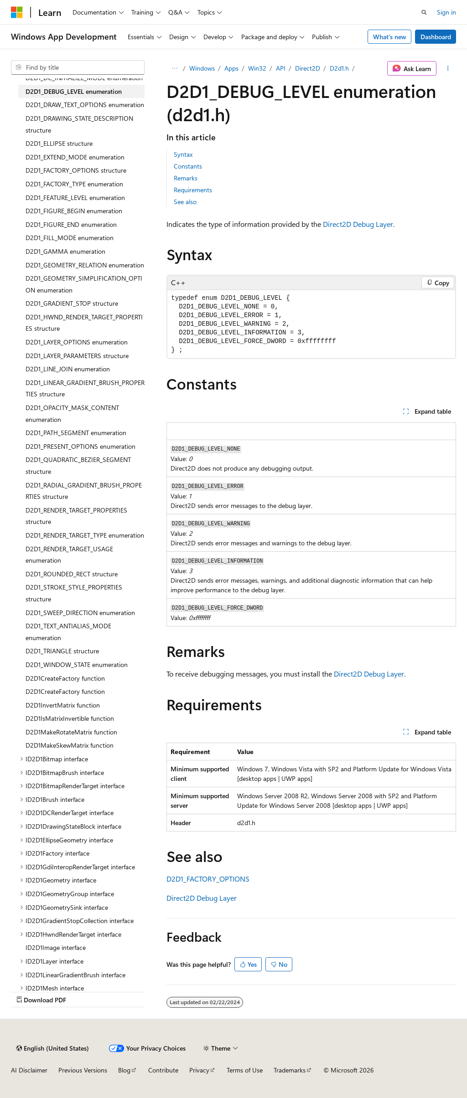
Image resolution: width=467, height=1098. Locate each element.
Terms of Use (245, 1070)
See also (185, 201)
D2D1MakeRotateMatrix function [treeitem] (71, 732)
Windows (202, 68)
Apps (231, 68)
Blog (124, 1070)
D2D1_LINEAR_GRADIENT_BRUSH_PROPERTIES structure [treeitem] (85, 388)
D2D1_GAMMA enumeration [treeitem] (65, 251)
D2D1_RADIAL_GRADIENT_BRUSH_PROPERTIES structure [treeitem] (84, 491)
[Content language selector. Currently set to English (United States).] (52, 1048)
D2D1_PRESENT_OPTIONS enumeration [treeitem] (80, 446)
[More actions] (448, 68)
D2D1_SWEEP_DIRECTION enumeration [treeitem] (80, 612)
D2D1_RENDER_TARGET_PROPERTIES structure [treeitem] (76, 516)
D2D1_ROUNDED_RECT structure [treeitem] (72, 574)
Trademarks (290, 1070)
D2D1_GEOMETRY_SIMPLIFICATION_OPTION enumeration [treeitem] (84, 284)
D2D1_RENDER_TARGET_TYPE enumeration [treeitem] (85, 535)
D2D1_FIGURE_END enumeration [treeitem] (71, 224)
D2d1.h (339, 68)
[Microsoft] (17, 12)
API (280, 68)
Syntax (183, 154)
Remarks (185, 178)
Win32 (257, 68)
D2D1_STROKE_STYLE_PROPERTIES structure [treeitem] (74, 593)
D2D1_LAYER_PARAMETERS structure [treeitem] (77, 355)
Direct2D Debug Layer (358, 224)
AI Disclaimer (29, 1070)
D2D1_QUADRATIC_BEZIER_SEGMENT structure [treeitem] (78, 465)
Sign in (446, 12)
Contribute (163, 1070)
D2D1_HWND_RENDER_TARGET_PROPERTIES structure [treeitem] (84, 323)
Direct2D (307, 68)
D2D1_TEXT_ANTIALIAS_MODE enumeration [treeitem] (68, 631)
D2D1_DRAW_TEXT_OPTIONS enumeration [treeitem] (85, 104)
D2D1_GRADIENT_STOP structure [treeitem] (72, 303)
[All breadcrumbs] (174, 68)
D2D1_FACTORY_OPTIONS (207, 878)
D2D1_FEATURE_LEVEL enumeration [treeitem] (75, 197)
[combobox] (78, 67)
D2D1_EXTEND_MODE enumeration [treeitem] (75, 157)
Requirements (193, 189)
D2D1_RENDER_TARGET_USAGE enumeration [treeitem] (69, 554)
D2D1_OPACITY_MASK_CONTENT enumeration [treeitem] (72, 413)
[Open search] (424, 12)
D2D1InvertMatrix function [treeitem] (63, 705)
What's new (389, 36)
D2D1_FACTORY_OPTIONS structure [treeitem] (76, 170)
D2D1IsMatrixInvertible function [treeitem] (70, 718)
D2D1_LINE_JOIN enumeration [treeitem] (68, 368)
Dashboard (435, 36)
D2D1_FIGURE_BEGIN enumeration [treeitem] (74, 210)
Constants (188, 166)
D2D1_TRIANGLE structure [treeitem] (62, 650)
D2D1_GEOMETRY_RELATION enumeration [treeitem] (85, 265)
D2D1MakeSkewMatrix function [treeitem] (70, 745)
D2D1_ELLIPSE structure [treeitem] (59, 143)
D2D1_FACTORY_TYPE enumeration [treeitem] (74, 184)
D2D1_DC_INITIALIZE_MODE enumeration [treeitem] (84, 77)
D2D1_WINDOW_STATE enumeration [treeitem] (77, 664)
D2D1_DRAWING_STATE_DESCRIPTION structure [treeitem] (79, 124)
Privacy (199, 1070)
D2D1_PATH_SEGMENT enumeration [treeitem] (76, 432)
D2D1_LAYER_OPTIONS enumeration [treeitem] (77, 342)
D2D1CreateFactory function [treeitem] (65, 678)
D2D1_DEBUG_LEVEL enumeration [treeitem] (74, 91)
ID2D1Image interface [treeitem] (56, 947)
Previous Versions (82, 1070)
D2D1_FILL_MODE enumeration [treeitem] (70, 237)
